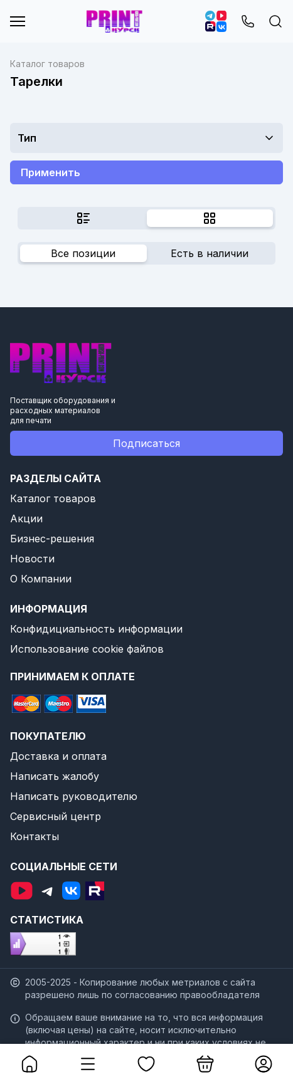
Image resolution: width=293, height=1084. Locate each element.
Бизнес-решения (52, 538)
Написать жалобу (54, 776)
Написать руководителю (73, 796)
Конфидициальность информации (96, 629)
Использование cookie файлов (87, 649)
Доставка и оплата (58, 756)
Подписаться (146, 443)
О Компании (41, 578)
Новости (32, 558)
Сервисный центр (55, 816)
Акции (26, 518)
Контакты (34, 836)
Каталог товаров (53, 498)
